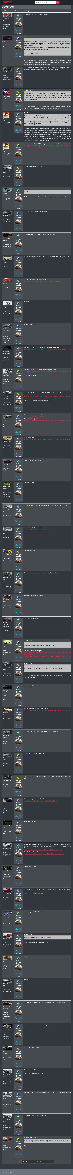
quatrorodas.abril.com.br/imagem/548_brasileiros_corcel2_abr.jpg (44, 854)
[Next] (52, 1161)
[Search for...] (45, 2)
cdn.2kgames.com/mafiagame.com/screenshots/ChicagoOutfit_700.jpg (46, 146)
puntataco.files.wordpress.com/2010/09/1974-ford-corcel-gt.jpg (43, 850)
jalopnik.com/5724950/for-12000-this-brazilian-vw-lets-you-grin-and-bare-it (47, 417)
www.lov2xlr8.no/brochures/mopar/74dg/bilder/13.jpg (40, 801)
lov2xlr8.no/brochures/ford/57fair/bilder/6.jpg (38, 530)
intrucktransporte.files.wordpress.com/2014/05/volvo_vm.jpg (42, 281)
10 (46, 1161)
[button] (63, 2)
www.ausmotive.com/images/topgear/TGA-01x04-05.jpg (41, 462)
